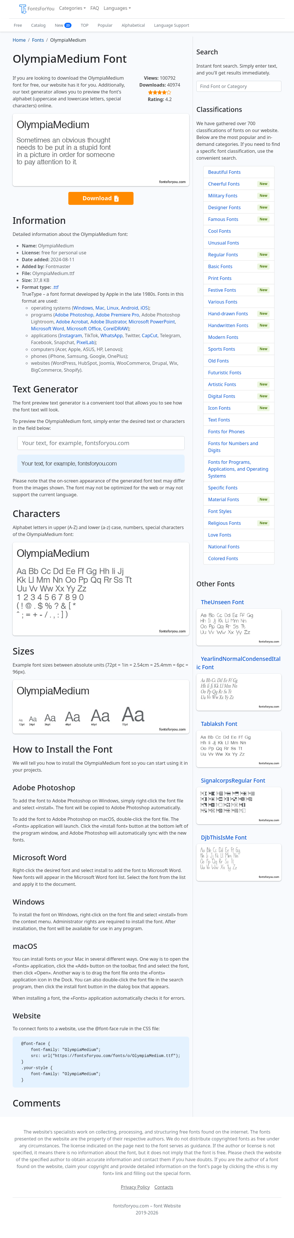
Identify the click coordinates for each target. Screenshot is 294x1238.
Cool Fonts (219, 231)
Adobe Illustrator (108, 321)
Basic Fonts (220, 266)
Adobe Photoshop (74, 315)
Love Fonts (219, 535)
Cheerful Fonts (224, 184)
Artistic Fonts (222, 384)
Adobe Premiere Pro (117, 315)
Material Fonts (223, 499)
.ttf (56, 287)
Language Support (171, 25)
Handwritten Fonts (228, 325)
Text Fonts (219, 420)
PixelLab (85, 342)
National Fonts (223, 546)
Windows (83, 308)
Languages (115, 8)
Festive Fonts (222, 290)
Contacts (163, 1187)
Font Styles (219, 511)
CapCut (150, 335)
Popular (105, 25)
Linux (113, 308)
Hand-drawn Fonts (228, 313)
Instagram (71, 335)
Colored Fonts (223, 558)
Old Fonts (218, 361)
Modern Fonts (223, 337)
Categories (70, 8)
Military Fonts (222, 195)
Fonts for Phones (226, 431)
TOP (84, 25)
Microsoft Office (84, 328)
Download (100, 198)
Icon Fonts (219, 408)
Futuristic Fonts (224, 372)
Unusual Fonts (223, 243)
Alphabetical (133, 25)
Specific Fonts (222, 487)
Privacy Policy (135, 1187)
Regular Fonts (223, 254)
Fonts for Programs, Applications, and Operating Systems (238, 469)
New (63, 25)
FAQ (94, 8)
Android (129, 308)
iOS (144, 308)
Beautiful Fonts (224, 172)
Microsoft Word (47, 328)
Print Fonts (220, 278)
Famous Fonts (223, 219)
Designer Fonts (224, 207)
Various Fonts (222, 302)
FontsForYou (36, 9)
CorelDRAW (115, 328)
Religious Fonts (224, 523)
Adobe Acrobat (72, 321)
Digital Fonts (221, 396)
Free (18, 25)
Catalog (38, 25)
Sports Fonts (221, 349)
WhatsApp (111, 335)
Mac (99, 308)
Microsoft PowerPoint (152, 321)
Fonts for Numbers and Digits (233, 446)
